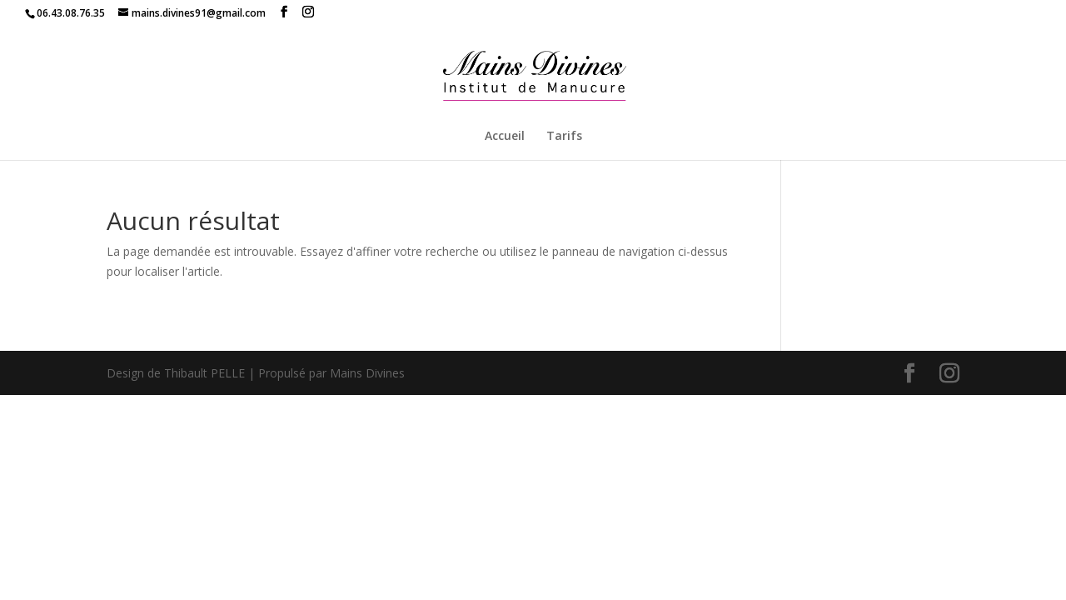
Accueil (505, 136)
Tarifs (564, 136)
